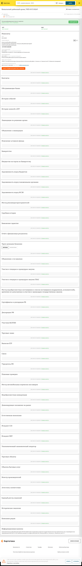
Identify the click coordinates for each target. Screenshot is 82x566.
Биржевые (5, 247)
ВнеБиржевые (13, 247)
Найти (70, 3)
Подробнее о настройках (13, 563)
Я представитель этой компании (72, 14)
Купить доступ (73, 22)
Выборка (6, 15)
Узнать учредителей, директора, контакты (13, 68)
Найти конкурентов (24, 65)
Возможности (16, 547)
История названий (6, 46)
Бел (77, 40)
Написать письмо (74, 541)
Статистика (29, 547)
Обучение (50, 547)
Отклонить (76, 561)
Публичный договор (64, 547)
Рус (74, 40)
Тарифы (40, 547)
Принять (68, 561)
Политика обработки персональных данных (24, 552)
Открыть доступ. (45, 72)
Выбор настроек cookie (63, 552)
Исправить (5, 14)
